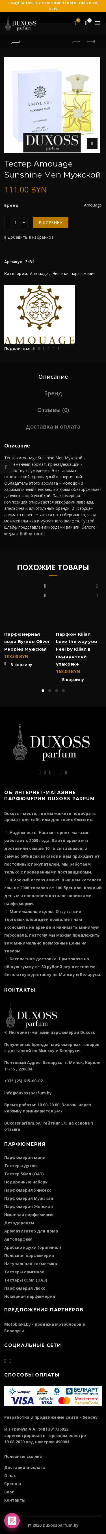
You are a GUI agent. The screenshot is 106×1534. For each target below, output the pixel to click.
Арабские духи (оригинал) (32, 1247)
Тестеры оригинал (24, 1271)
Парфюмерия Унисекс (27, 1190)
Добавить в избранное (31, 237)
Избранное (77, 21)
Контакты (14, 1500)
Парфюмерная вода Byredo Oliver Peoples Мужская (27, 641)
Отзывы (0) (53, 410)
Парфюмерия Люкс (24, 1288)
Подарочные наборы (26, 1182)
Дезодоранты (19, 1222)
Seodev (90, 1417)
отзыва (12, 1129)
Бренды (12, 1483)
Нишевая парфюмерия (74, 273)
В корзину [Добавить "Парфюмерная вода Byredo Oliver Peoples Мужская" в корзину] (21, 664)
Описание (53, 376)
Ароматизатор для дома (31, 1231)
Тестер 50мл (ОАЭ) (24, 1173)
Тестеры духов (20, 1165)
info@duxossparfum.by (28, 1093)
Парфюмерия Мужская (28, 1198)
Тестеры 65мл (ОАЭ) (25, 1280)
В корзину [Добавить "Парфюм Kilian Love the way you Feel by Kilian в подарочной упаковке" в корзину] (73, 679)
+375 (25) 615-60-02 (23, 1080)
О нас (10, 1475)
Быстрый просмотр (45, 596)
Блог (9, 1492)
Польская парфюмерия (29, 1255)
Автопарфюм (18, 1239)
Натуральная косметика (30, 1263)
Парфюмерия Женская (28, 1206)
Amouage (39, 273)
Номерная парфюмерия (29, 1296)
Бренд (53, 393)
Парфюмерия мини (25, 1157)
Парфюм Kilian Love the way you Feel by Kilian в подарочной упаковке (76, 649)
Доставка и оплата (53, 426)
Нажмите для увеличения (92, 143)
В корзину (50, 222)
